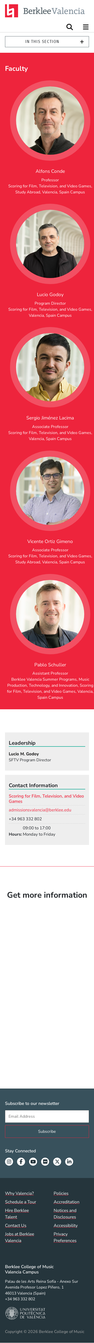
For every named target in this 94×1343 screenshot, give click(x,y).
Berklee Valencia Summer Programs (44, 679)
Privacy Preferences (65, 1237)
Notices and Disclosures (65, 1213)
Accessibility (66, 1225)
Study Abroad (27, 192)
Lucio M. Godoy (24, 754)
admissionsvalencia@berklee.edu (40, 810)
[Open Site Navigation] (86, 27)
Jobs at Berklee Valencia (19, 1237)
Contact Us (15, 1225)
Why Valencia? (19, 1193)
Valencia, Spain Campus (63, 192)
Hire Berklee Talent (17, 1213)
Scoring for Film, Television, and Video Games (49, 186)
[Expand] (82, 41)
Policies (61, 1193)
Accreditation (66, 1202)
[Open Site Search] (69, 27)
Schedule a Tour (20, 1202)
